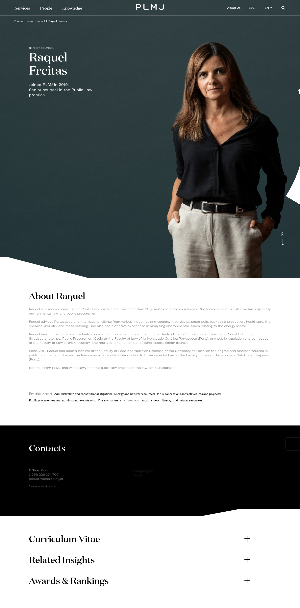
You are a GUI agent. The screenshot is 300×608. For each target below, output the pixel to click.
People (18, 20)
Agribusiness (151, 400)
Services (22, 8)
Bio (282, 234)
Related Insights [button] (139, 559)
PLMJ (150, 6)
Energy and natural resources (182, 400)
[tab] (139, 538)
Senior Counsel (35, 20)
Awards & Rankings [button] (139, 580)
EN (268, 8)
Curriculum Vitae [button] (139, 538)
